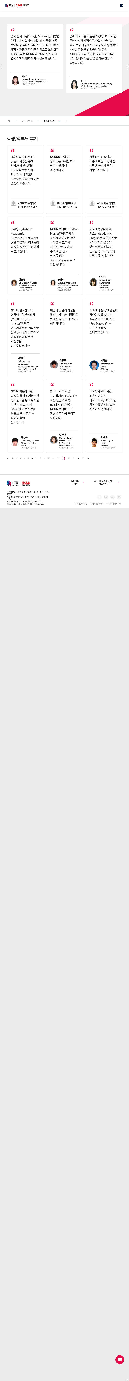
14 (68, 458)
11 (53, 458)
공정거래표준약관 (97, 504)
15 (73, 458)
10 (48, 458)
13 (63, 458)
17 (83, 458)
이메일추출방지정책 (113, 504)
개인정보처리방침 (81, 504)
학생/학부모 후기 (50, 121)
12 (58, 458)
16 (78, 458)
